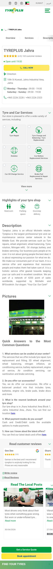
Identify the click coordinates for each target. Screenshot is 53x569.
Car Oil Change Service (14, 169)
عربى (48, 3)
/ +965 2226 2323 (33, 97)
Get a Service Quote (26, 549)
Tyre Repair (14, 131)
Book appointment (26, 556)
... (5, 30)
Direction (11, 74)
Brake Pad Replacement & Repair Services (39, 171)
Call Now (26, 68)
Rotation (14, 151)
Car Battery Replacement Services (39, 152)
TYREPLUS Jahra (14, 30)
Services (29, 38)
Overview (10, 38)
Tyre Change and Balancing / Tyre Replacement (39, 133)
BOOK (50, 534)
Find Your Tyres (26, 564)
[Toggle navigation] (47, 10)
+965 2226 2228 (15, 97)
